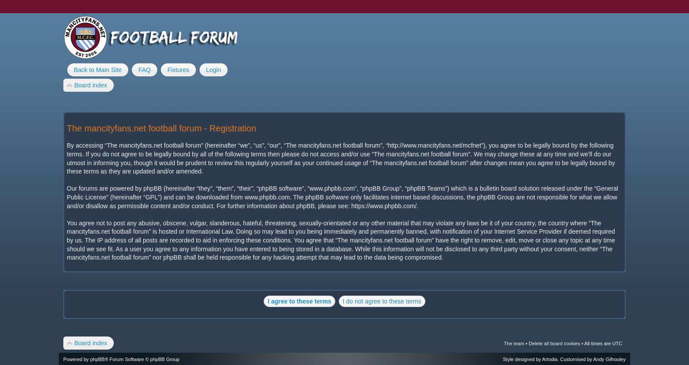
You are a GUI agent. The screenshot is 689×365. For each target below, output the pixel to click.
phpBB (97, 359)
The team (514, 343)
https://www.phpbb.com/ (384, 206)
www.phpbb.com (267, 197)
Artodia (550, 359)
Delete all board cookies (554, 343)
